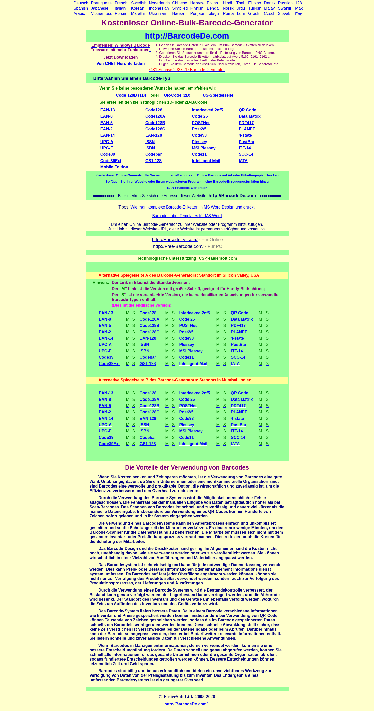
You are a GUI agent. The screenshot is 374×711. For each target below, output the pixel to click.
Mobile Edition (114, 167)
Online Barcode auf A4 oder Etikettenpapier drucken (237, 175)
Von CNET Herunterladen (121, 63)
